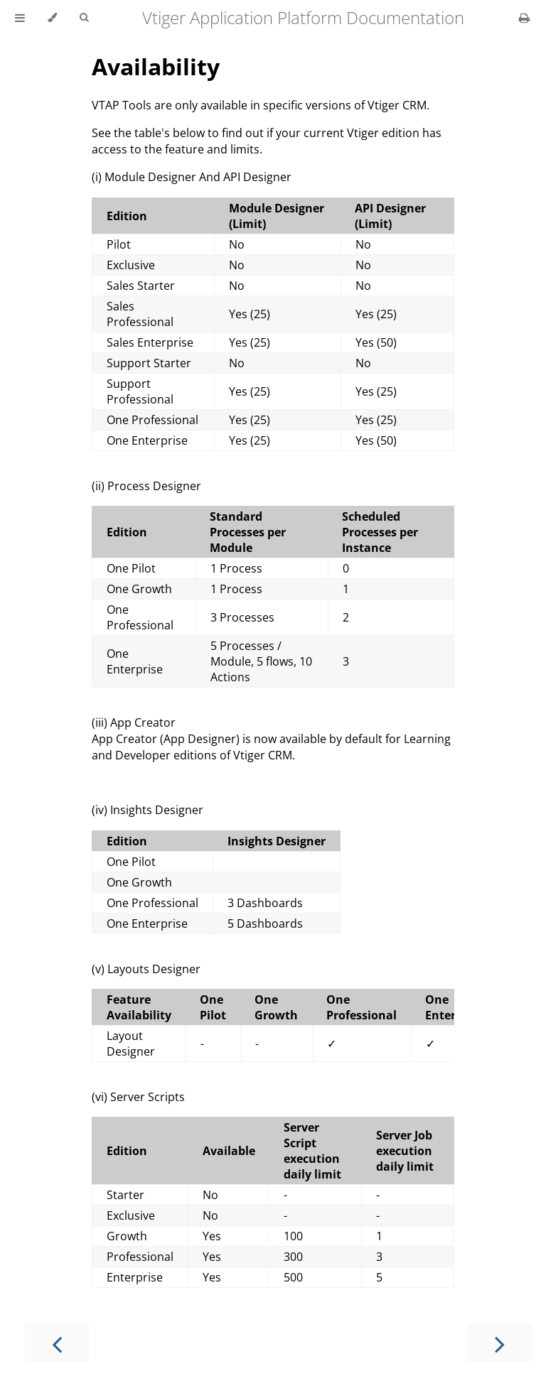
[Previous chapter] (57, 1342)
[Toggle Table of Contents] (20, 18)
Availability (156, 66)
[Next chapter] (500, 1342)
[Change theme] (52, 18)
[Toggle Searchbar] (84, 18)
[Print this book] (524, 18)
